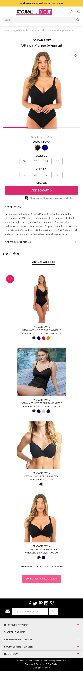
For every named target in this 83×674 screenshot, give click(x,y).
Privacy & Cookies (24, 661)
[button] (41, 577)
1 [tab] (15, 127)
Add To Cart (41, 190)
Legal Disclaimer (59, 661)
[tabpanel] (41, 89)
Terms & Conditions (42, 661)
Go (53, 611)
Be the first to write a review (41, 578)
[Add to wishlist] (75, 55)
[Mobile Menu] (4, 11)
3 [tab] (67, 127)
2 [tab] (41, 127)
